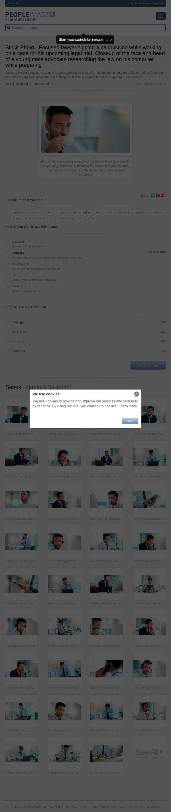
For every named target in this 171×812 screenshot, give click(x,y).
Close (130, 421)
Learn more (128, 406)
